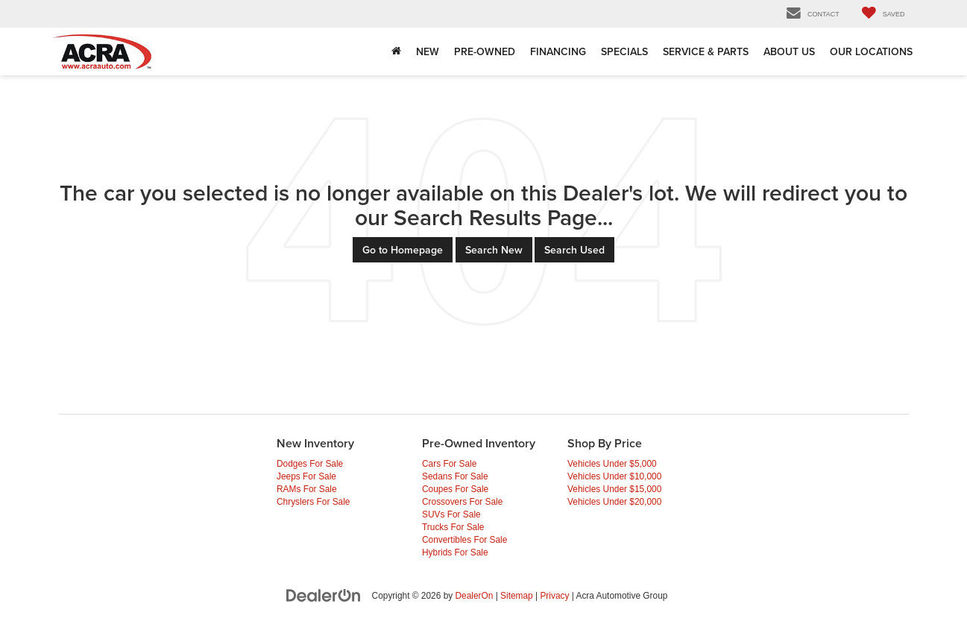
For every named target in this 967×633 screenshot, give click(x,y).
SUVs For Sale (451, 514)
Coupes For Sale (455, 489)
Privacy (554, 596)
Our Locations (871, 51)
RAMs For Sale (307, 489)
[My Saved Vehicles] (883, 13)
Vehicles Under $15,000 (614, 489)
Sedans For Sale (455, 476)
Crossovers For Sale (462, 502)
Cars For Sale (449, 464)
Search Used (574, 249)
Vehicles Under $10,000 (614, 476)
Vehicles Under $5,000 (612, 464)
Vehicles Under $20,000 (614, 502)
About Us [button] (789, 51)
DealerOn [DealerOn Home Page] (475, 596)
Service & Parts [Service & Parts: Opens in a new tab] (706, 51)
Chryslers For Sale (313, 502)
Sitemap (516, 596)
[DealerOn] (324, 595)
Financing (558, 51)
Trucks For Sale (453, 527)
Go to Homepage (402, 249)
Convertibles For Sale (464, 540)
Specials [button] (624, 51)
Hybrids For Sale (455, 552)
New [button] (427, 51)
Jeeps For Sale (306, 476)
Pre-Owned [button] (484, 51)
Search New (494, 249)
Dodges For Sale (310, 464)
